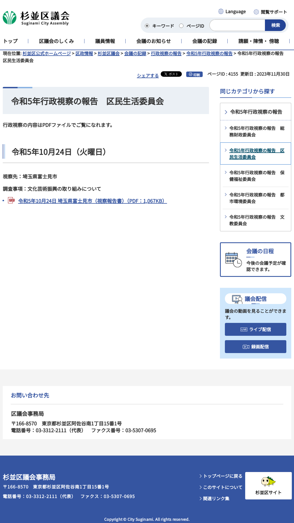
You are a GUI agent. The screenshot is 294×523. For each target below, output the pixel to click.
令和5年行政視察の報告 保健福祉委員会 (256, 180)
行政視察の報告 (166, 57)
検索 (275, 25)
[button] (231, 12)
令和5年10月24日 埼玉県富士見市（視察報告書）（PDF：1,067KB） (92, 205)
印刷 (196, 79)
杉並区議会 (109, 57)
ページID (195, 25)
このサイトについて (222, 491)
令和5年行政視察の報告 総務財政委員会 (256, 135)
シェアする (148, 80)
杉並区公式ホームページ (46, 57)
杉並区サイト (268, 496)
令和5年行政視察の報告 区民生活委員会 (256, 157)
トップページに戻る (222, 480)
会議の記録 (135, 57)
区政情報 (84, 57)
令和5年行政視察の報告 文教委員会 (256, 224)
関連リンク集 (216, 502)
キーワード (163, 25)
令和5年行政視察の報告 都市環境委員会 (256, 202)
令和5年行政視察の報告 (209, 57)
